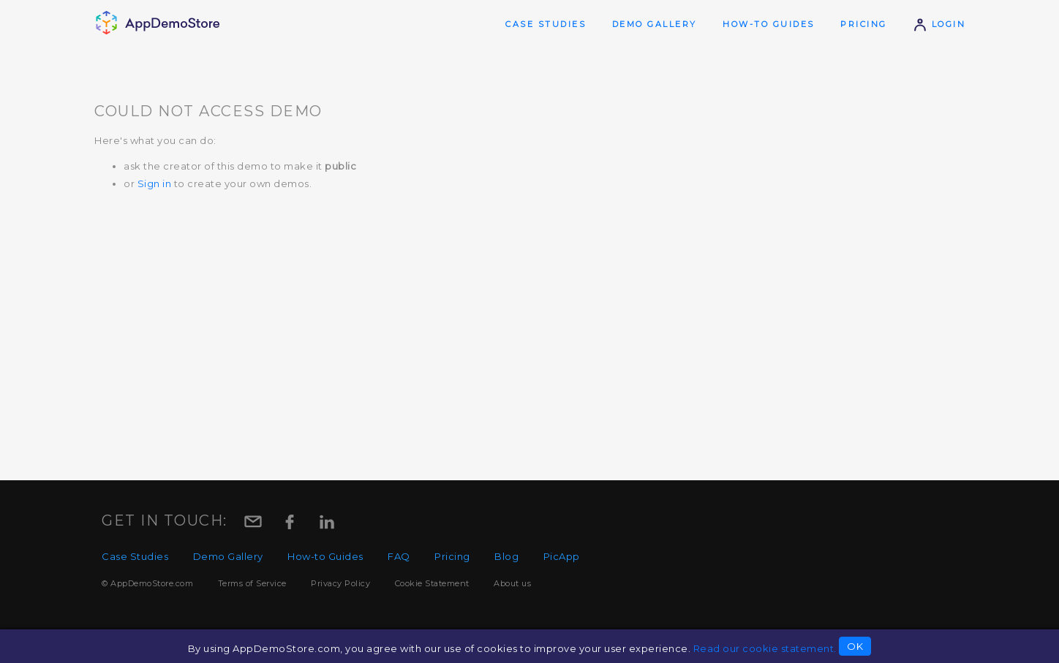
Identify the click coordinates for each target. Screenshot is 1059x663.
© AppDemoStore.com (147, 583)
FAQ (399, 556)
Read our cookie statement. (765, 648)
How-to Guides (769, 24)
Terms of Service (252, 583)
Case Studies (545, 24)
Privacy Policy (340, 583)
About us (512, 583)
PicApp (561, 556)
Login (939, 24)
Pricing (863, 24)
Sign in (154, 183)
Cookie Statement (432, 583)
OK (855, 646)
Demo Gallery (654, 24)
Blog (506, 556)
